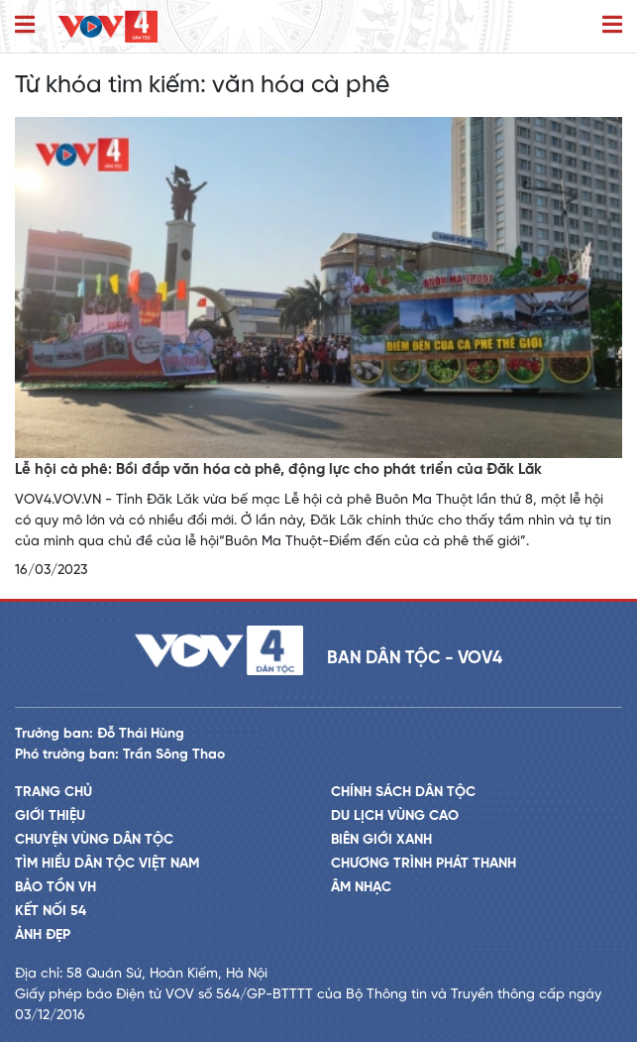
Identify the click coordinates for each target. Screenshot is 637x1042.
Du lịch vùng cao (395, 816)
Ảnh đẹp (42, 935)
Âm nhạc (361, 887)
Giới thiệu (50, 816)
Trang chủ (53, 792)
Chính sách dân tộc (403, 792)
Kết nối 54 (50, 911)
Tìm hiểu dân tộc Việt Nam (107, 864)
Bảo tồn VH (55, 887)
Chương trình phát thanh (423, 864)
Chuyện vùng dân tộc (94, 840)
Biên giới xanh (381, 840)
